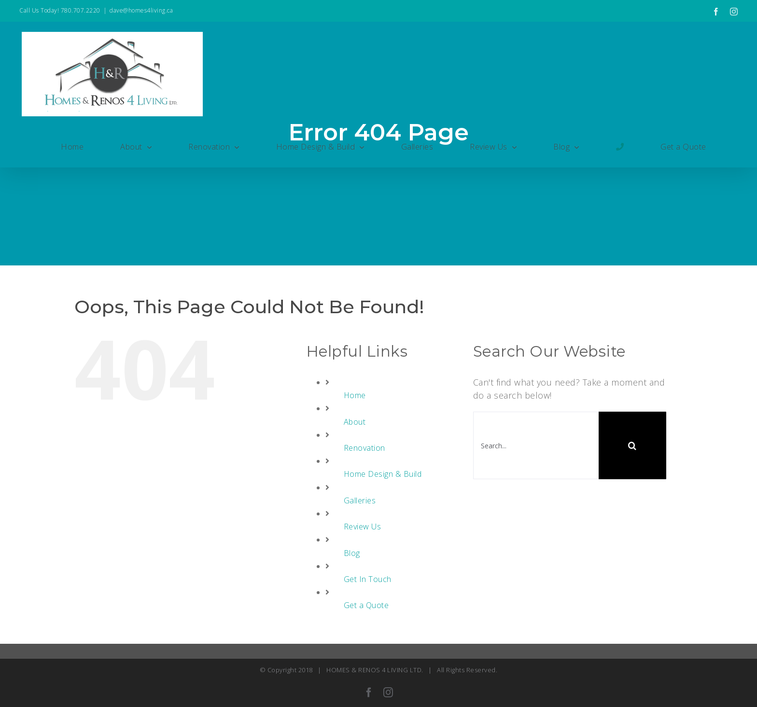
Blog (352, 553)
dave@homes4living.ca (141, 10)
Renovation (364, 448)
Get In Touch (368, 579)
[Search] (632, 445)
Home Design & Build (383, 474)
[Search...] (536, 445)
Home (355, 395)
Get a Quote (366, 605)
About (355, 421)
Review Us (362, 526)
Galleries (360, 500)
